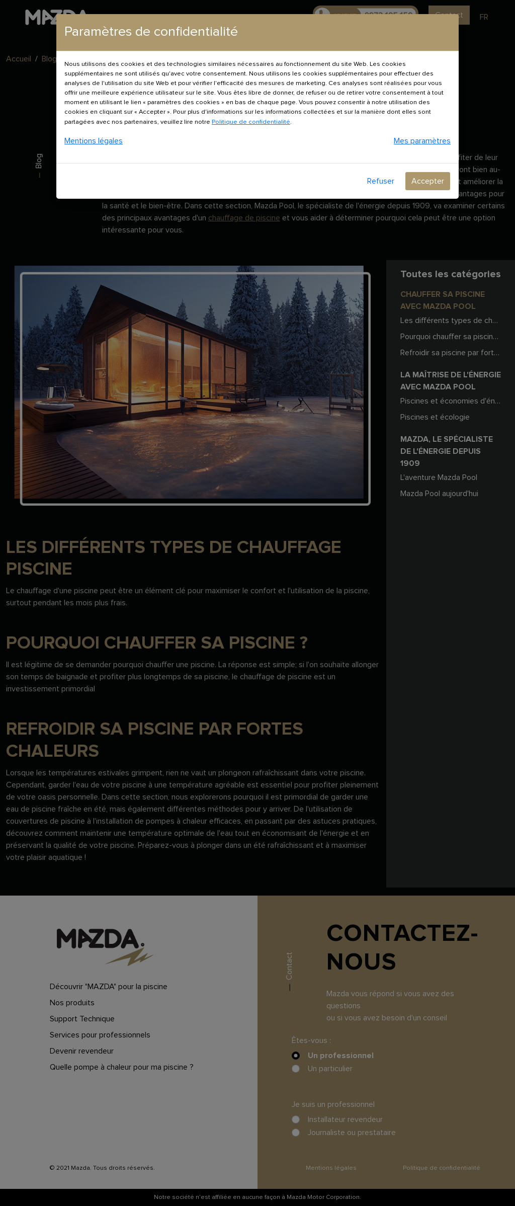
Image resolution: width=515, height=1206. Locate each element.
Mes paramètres (422, 141)
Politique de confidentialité (251, 122)
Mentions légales (93, 141)
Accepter (427, 181)
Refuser (380, 181)
